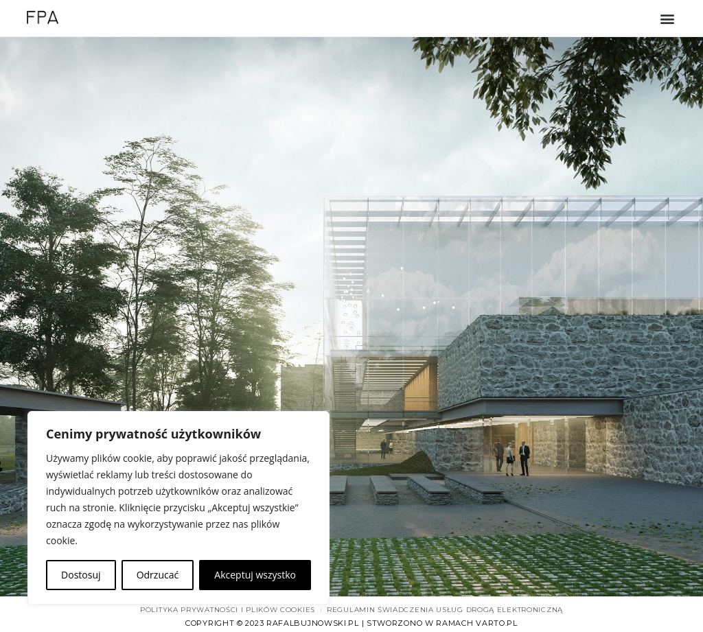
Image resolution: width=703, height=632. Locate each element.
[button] (667, 18)
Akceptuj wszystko (255, 574)
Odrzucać (158, 574)
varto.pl (497, 623)
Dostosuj (80, 574)
